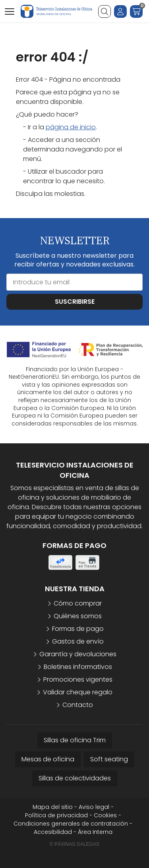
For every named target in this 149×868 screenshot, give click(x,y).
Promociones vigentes (77, 679)
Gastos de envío (78, 641)
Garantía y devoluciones (77, 654)
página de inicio (71, 127)
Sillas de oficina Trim (75, 740)
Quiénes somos (78, 616)
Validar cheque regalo (77, 692)
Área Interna (95, 832)
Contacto (77, 704)
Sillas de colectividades (75, 778)
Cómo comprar (78, 603)
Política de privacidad (56, 815)
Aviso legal (94, 807)
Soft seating (109, 759)
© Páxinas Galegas (74, 844)
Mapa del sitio (53, 807)
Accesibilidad (53, 832)
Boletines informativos (78, 666)
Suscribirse (75, 301)
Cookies (105, 815)
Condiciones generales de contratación (71, 824)
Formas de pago (78, 628)
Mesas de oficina (47, 759)
